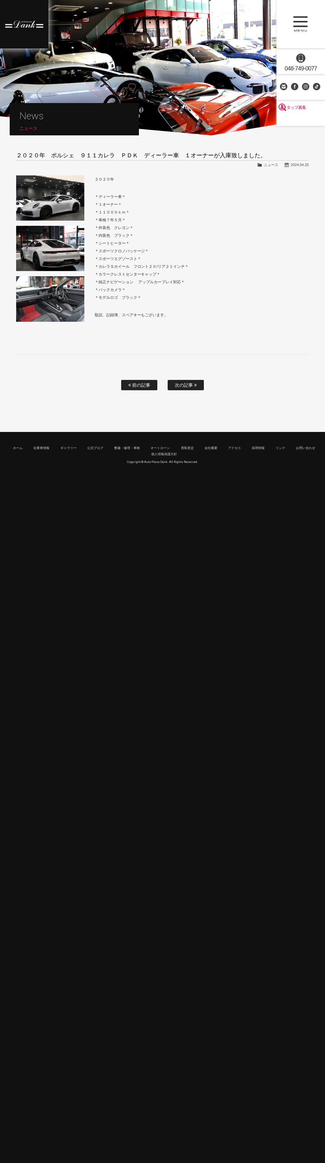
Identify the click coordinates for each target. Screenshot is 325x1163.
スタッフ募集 (300, 120)
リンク (280, 448)
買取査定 (187, 448)
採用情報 (258, 448)
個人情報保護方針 (164, 454)
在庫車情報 (41, 448)
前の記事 (139, 385)
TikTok (317, 87)
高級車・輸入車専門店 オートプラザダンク (24, 24)
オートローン (160, 448)
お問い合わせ (284, 87)
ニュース (271, 165)
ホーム (18, 448)
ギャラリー (68, 448)
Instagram (306, 87)
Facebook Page (295, 87)
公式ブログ (95, 448)
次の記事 (186, 385)
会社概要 (210, 448)
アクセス (234, 448)
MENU (301, 24)
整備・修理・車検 (127, 448)
